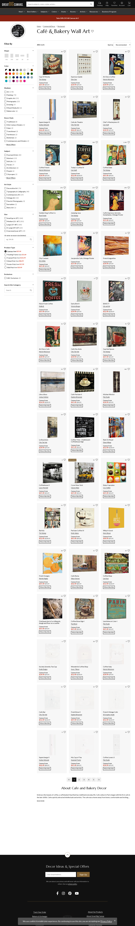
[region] (20, 172)
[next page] (98, 780)
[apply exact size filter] (31, 239)
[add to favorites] (92, 31)
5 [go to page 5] (93, 780)
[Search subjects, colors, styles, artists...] (60, 4)
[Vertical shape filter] (11, 56)
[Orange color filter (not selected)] (13, 73)
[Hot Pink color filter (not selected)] (17, 81)
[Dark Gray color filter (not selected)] (13, 70)
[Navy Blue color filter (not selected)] (13, 77)
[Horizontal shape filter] (17, 55)
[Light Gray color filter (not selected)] (21, 70)
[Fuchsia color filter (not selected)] (24, 81)
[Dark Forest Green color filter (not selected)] (28, 73)
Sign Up (83, 874)
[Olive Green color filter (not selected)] (6, 77)
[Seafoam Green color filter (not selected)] (10, 77)
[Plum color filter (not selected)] (13, 81)
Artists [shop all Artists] (82, 12)
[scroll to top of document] (67, 857)
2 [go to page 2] (79, 780)
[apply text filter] (31, 290)
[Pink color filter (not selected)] (21, 81)
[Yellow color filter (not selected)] (21, 73)
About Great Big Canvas (95, 916)
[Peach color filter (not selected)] (17, 73)
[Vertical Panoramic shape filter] (28, 56)
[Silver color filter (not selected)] (24, 70)
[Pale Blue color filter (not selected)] (10, 81)
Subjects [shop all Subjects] (44, 12)
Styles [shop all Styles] (63, 12)
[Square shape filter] (6, 56)
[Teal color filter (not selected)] (6, 81)
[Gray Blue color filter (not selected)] (28, 77)
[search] (91, 4)
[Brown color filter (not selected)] (31, 70)
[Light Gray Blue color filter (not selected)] (31, 77)
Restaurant (61, 26)
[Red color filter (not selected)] (10, 73)
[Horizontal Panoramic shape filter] (22, 56)
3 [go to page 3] (83, 780)
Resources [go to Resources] (94, 12)
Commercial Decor (49, 26)
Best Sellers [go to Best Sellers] (31, 12)
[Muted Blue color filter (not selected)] (21, 77)
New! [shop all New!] (21, 12)
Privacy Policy (106, 921)
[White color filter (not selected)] (28, 70)
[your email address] (60, 874)
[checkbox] (9, 92)
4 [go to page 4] (88, 780)
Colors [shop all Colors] (54, 12)
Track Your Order (39, 912)
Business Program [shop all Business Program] (109, 12)
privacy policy (72, 884)
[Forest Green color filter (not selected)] (31, 73)
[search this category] (19, 290)
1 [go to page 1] (74, 780)
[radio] (12, 251)
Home (39, 26)
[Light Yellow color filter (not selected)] (24, 73)
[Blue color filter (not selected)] (24, 77)
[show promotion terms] (67, 18)
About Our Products (95, 912)
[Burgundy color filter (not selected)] (6, 73)
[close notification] (114, 921)
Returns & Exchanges (39, 916)
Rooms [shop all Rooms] (73, 12)
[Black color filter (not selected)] (10, 70)
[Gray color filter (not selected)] (17, 70)
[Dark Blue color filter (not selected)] (17, 77)
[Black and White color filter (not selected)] (6, 70)
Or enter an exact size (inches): (15, 235)
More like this (45, 88)
